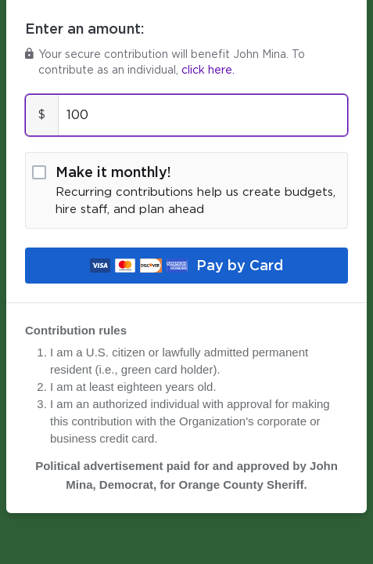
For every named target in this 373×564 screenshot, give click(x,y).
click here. (208, 70)
